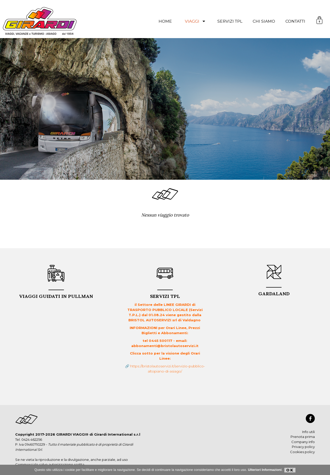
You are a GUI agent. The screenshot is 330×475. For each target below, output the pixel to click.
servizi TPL (229, 21)
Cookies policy (302, 452)
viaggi (196, 21)
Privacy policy (303, 447)
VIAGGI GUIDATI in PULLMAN (56, 294)
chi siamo (264, 21)
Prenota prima (303, 437)
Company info (303, 442)
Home (165, 21)
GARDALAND (274, 292)
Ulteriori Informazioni (265, 470)
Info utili (308, 432)
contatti (295, 21)
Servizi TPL (165, 294)
